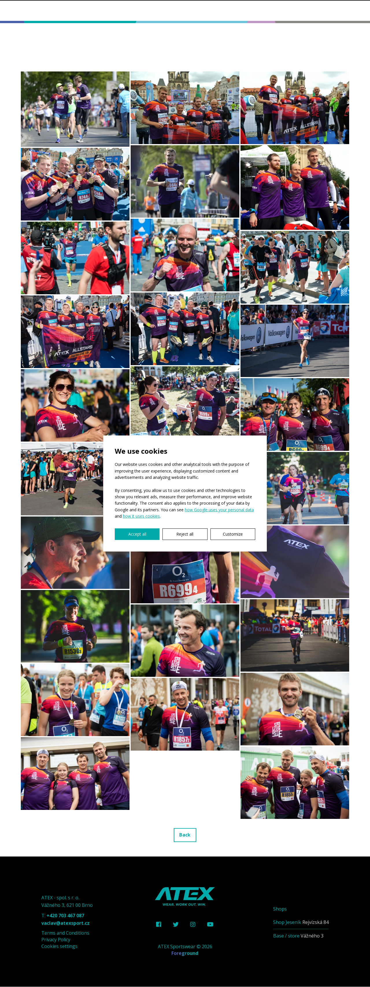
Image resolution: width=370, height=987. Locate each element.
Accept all (137, 534)
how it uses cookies (141, 516)
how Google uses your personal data (219, 509)
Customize (233, 534)
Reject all (184, 534)
